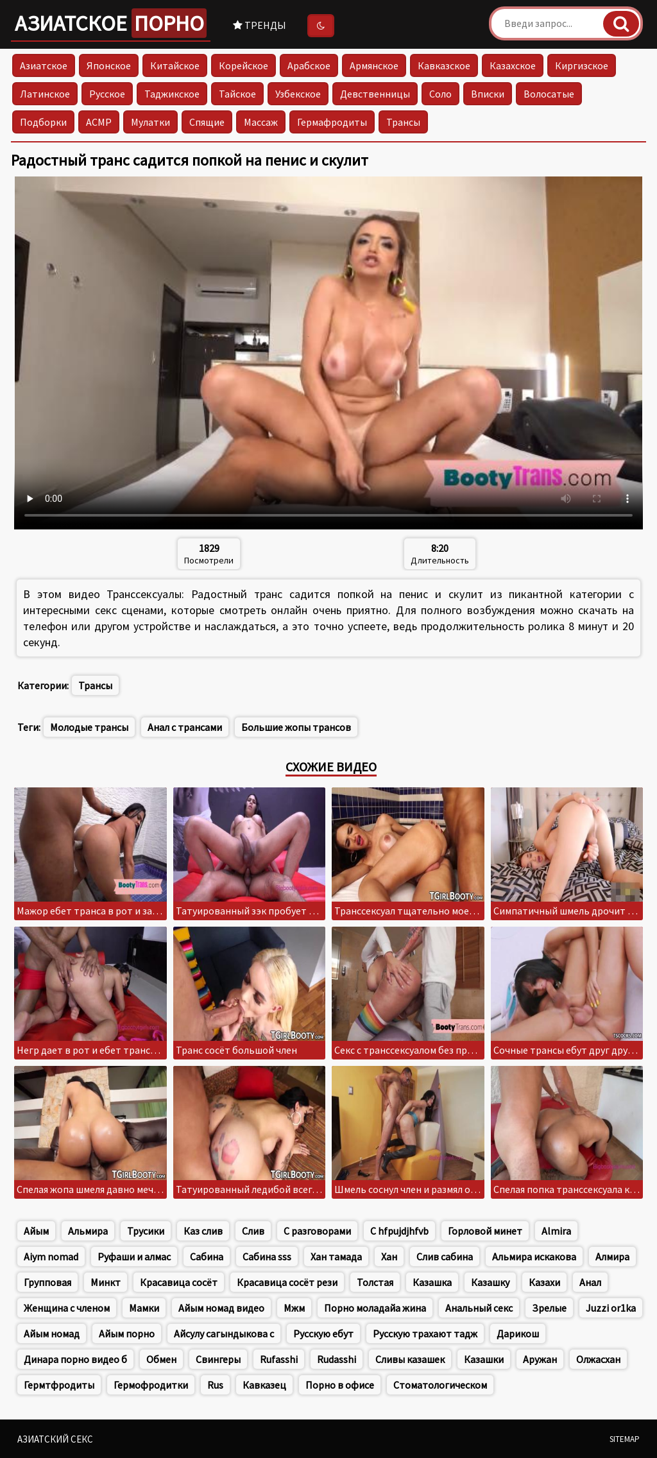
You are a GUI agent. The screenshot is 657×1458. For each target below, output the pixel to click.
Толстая (375, 1282)
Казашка (432, 1282)
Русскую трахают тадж (425, 1333)
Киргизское (581, 65)
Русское (107, 93)
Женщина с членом (67, 1307)
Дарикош (518, 1333)
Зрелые (549, 1307)
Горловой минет (485, 1230)
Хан (389, 1256)
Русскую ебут (323, 1333)
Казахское (513, 65)
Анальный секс (479, 1307)
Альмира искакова (534, 1256)
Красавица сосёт (179, 1282)
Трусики (145, 1230)
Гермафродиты (332, 122)
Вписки (487, 93)
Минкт (105, 1282)
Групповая (47, 1282)
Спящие (207, 122)
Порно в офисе (339, 1384)
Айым (36, 1230)
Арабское (308, 65)
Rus (215, 1384)
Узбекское (298, 93)
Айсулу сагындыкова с (224, 1333)
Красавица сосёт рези (287, 1282)
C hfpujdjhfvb (399, 1230)
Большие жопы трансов (296, 727)
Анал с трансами (185, 727)
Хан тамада (336, 1256)
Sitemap (625, 1439)
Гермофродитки (151, 1384)
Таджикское (172, 93)
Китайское (175, 65)
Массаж (261, 122)
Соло (440, 93)
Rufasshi (279, 1359)
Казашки (484, 1359)
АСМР (99, 122)
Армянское (374, 65)
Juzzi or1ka (611, 1307)
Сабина (206, 1256)
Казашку (490, 1282)
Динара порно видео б (75, 1359)
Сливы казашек (410, 1359)
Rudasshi (336, 1359)
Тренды (259, 25)
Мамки (144, 1307)
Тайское (237, 93)
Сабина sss (267, 1256)
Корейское (243, 65)
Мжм (294, 1307)
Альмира (88, 1230)
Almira (556, 1230)
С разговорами (317, 1230)
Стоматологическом (440, 1384)
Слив (253, 1230)
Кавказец (264, 1384)
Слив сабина (444, 1256)
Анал (590, 1282)
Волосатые (549, 93)
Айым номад (52, 1333)
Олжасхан (598, 1359)
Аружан (540, 1359)
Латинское (45, 93)
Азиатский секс (55, 1439)
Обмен (161, 1359)
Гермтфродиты (59, 1384)
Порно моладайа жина (375, 1307)
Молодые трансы (89, 727)
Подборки (43, 122)
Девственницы (375, 93)
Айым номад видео (221, 1307)
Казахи (544, 1282)
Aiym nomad (51, 1256)
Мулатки (150, 122)
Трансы (403, 122)
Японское (109, 65)
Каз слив (203, 1230)
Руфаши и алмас (134, 1256)
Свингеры (218, 1359)
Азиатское (111, 23)
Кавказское (444, 65)
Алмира (612, 1256)
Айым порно (127, 1333)
